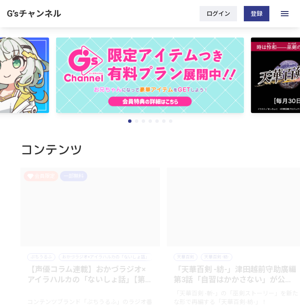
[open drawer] (284, 13)
